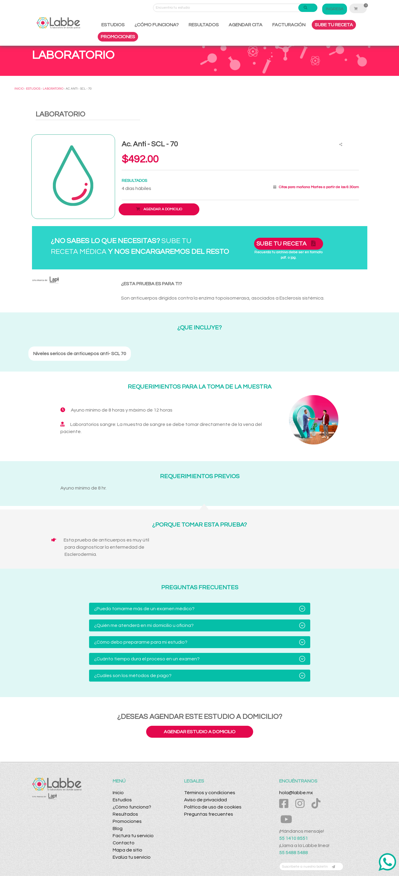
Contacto (123, 842)
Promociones (127, 821)
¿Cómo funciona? (132, 807)
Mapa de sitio (127, 850)
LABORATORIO (53, 88)
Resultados (125, 814)
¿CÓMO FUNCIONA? (156, 24)
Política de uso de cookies (212, 807)
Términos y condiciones (209, 792)
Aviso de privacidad (205, 799)
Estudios (122, 799)
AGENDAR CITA (245, 24)
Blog (118, 828)
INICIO (19, 88)
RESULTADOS (204, 24)
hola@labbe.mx (296, 792)
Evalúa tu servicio (132, 857)
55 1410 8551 (293, 838)
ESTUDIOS (113, 24)
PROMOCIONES (118, 36)
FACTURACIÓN (288, 24)
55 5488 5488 (293, 852)
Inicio (118, 792)
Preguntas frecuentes (208, 814)
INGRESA (334, 9)
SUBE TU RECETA (334, 24)
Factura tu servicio (133, 835)
